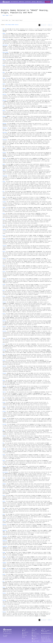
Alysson (4, 424)
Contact (39, 1)
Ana (3, 443)
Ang (3, 508)
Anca (4, 478)
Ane (3, 489)
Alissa (4, 326)
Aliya (4, 338)
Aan (3, 29)
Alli (4, 354)
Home (4, 15)
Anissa (4, 611)
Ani (3, 581)
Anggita (4, 562)
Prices (22, 1)
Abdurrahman (5, 52)
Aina (4, 213)
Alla (4, 344)
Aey (3, 146)
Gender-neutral (14, 24)
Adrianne (5, 132)
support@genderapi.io (47, 633)
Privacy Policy (35, 633)
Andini (4, 483)
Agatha (4, 158)
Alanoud (4, 245)
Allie (4, 360)
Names (7, 15)
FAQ (23, 637)
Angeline (5, 540)
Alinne (4, 302)
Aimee (4, 207)
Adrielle (5, 139)
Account (48, 1)
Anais (4, 460)
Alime (4, 284)
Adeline (4, 100)
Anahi (4, 454)
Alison (4, 320)
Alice (4, 271)
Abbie (4, 39)
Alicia (4, 278)
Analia (4, 466)
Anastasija (5, 472)
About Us (34, 632)
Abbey (4, 33)
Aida (4, 197)
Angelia (4, 524)
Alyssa (4, 418)
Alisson (4, 331)
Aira (4, 225)
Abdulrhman (5, 45)
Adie (4, 106)
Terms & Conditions (34, 636)
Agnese (4, 170)
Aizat (4, 235)
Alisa (4, 313)
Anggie (4, 556)
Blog (33, 1)
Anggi (4, 552)
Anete (4, 501)
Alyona (4, 406)
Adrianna (5, 128)
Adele (4, 84)
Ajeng (4, 238)
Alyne (4, 402)
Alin (4, 290)
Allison (4, 366)
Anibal (4, 593)
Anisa (4, 606)
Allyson (4, 373)
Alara (4, 251)
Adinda (4, 116)
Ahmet (4, 181)
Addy (4, 72)
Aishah (4, 229)
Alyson (4, 411)
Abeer (4, 59)
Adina (4, 110)
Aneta (4, 495)
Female (9, 24)
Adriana (4, 123)
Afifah (4, 152)
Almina (4, 386)
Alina (4, 296)
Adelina (4, 94)
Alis (4, 307)
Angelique (5, 546)
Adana (4, 65)
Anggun (4, 568)
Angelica (5, 530)
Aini (4, 219)
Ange (4, 514)
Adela (4, 78)
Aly (3, 397)
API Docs (28, 1)
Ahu (3, 191)
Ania (4, 587)
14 (48, 619)
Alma (4, 380)
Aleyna (4, 258)
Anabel (4, 448)
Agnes (4, 164)
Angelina (5, 536)
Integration (14, 1)
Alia (4, 265)
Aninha (4, 600)
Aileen (4, 201)
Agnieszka (5, 175)
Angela (4, 520)
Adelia (4, 88)
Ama (3, 430)
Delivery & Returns (35, 639)
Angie (4, 574)
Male (6, 24)
